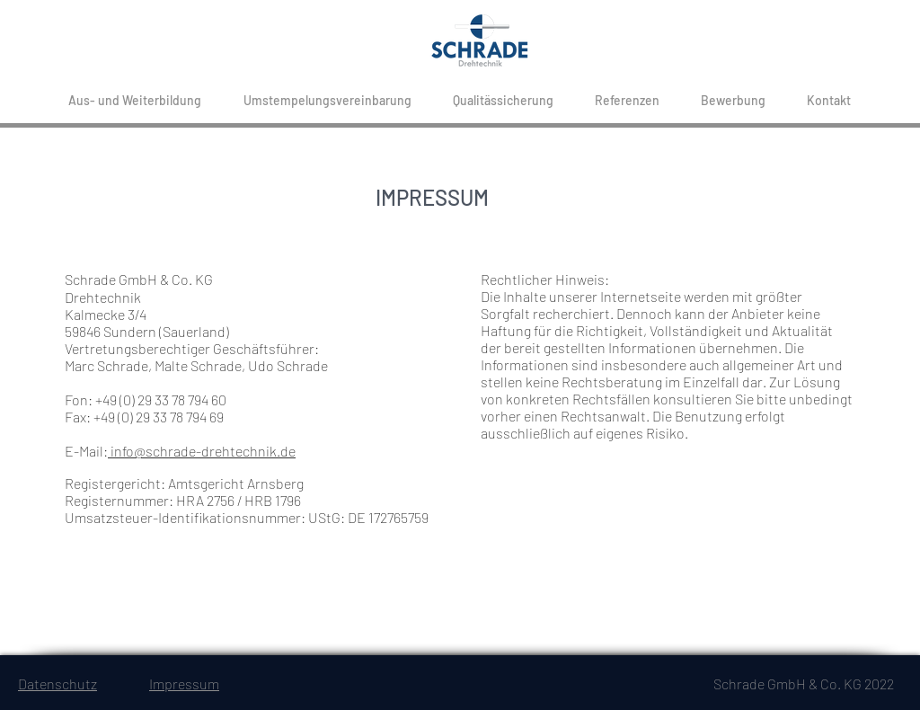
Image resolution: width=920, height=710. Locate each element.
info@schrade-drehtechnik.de (202, 450)
